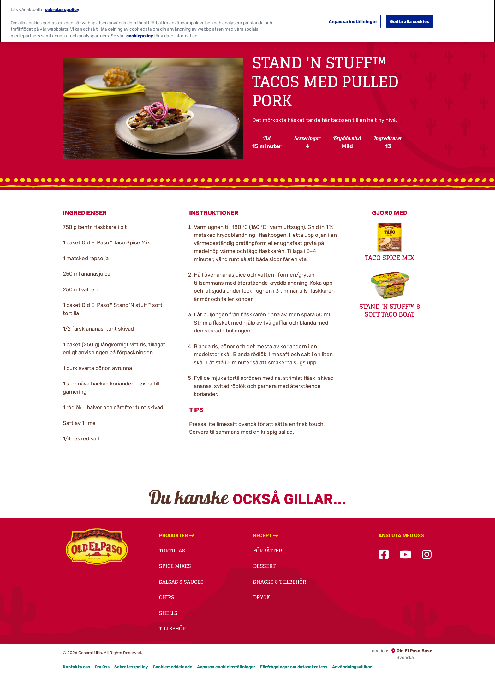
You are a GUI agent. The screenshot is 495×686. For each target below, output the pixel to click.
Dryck (261, 597)
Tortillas (172, 550)
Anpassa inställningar (353, 18)
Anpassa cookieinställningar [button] (226, 667)
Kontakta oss (76, 667)
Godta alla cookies (410, 18)
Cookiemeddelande (172, 667)
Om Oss (102, 667)
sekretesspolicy (62, 5)
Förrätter (267, 550)
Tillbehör (172, 628)
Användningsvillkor (352, 667)
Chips (166, 597)
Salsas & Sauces (181, 581)
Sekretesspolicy (131, 667)
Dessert (264, 566)
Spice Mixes (175, 566)
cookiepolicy (139, 31)
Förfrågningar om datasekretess (293, 667)
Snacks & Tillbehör (279, 581)
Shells (168, 613)
